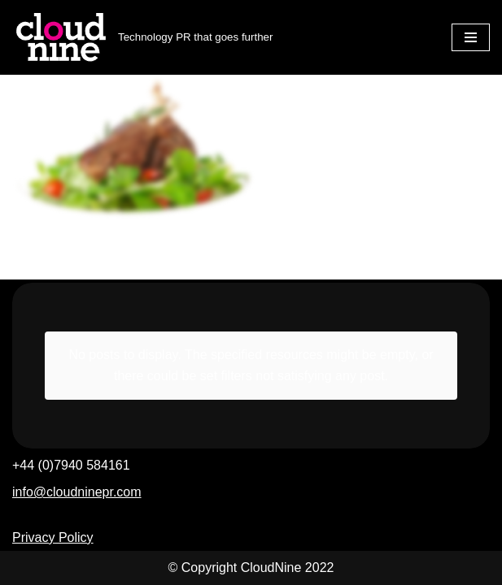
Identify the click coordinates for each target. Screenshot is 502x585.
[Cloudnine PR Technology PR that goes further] (142, 37)
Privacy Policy (53, 537)
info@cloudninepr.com (77, 492)
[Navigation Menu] (471, 37)
